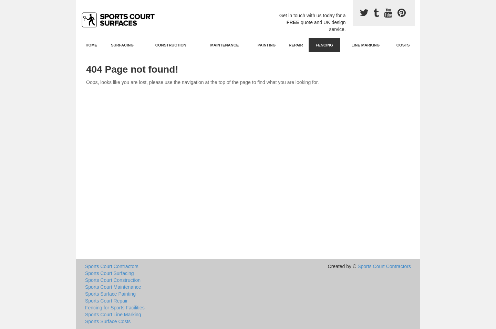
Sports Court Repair (106, 301)
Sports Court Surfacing (109, 273)
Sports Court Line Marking (113, 314)
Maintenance (224, 45)
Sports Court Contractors (111, 266)
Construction (170, 45)
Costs (403, 45)
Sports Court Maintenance (113, 287)
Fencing (324, 45)
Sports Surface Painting (110, 294)
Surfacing (122, 45)
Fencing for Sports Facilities (115, 307)
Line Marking (365, 45)
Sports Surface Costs (108, 321)
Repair (296, 45)
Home (91, 45)
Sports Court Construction (113, 280)
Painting (267, 45)
